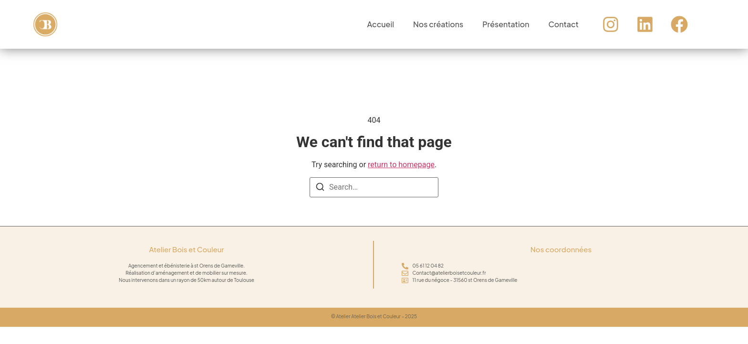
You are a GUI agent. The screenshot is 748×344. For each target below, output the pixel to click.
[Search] (320, 188)
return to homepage (401, 164)
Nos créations (438, 24)
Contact (563, 24)
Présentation (505, 24)
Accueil (380, 24)
